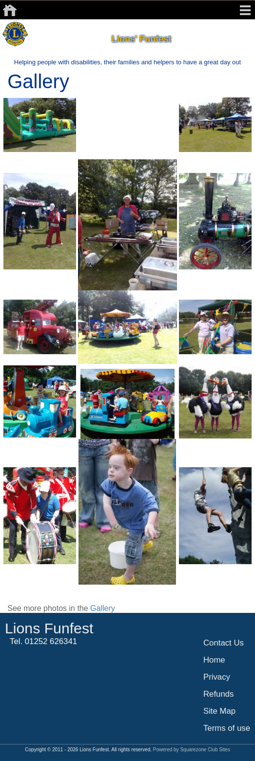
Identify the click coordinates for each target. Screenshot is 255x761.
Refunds (218, 694)
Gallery (102, 608)
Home (214, 660)
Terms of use (226, 728)
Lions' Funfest (141, 39)
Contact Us (223, 642)
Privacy (216, 677)
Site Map (219, 711)
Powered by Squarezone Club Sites (191, 749)
